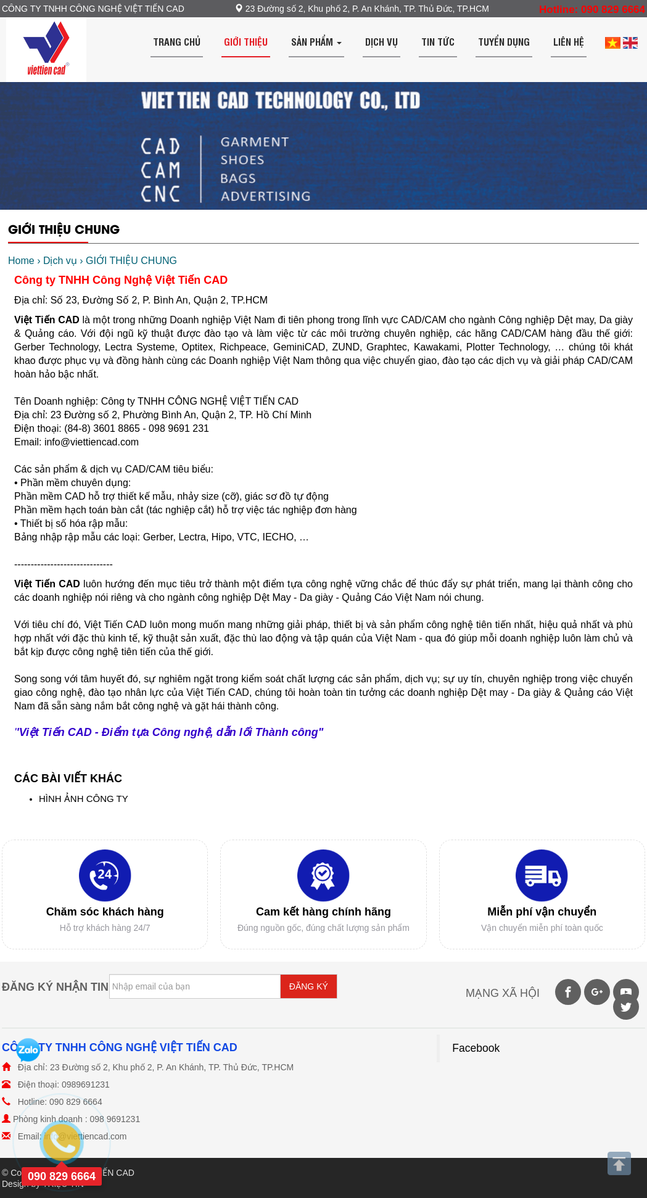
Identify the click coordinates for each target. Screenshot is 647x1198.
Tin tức (438, 41)
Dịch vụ (381, 41)
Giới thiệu (246, 41)
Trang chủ (176, 41)
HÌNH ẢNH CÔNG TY (83, 798)
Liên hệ (568, 41)
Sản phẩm (316, 41)
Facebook (476, 1048)
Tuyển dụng (504, 41)
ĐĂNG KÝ (308, 986)
